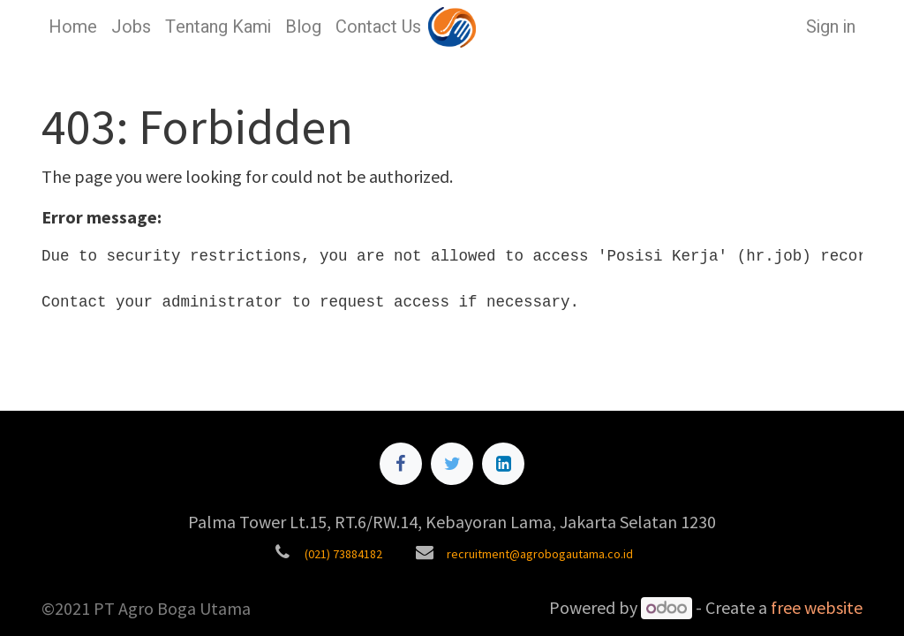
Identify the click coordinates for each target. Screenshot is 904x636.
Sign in (830, 27)
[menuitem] (72, 27)
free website (817, 607)
